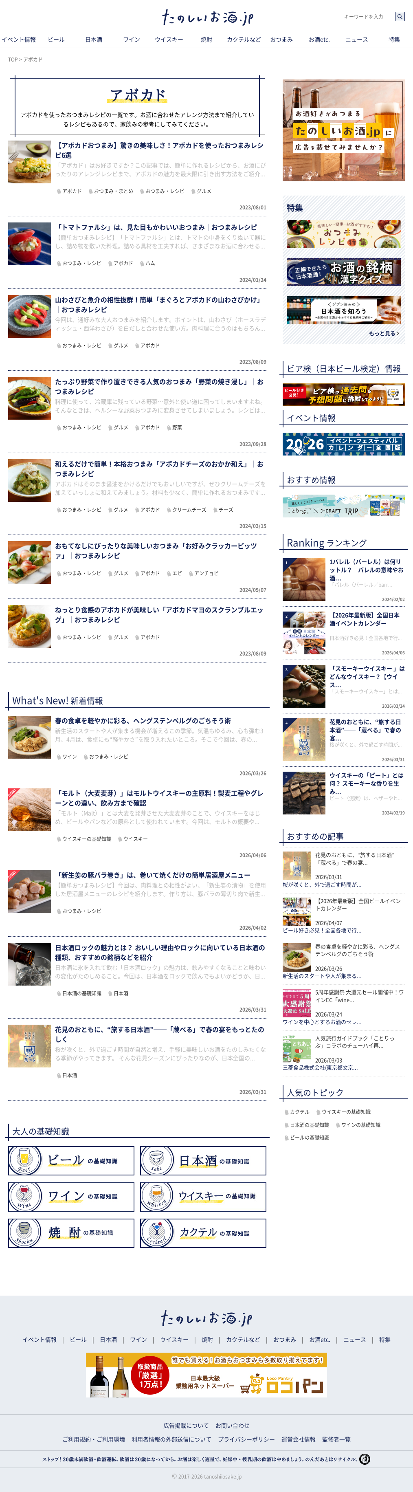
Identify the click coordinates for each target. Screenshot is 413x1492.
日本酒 (93, 39)
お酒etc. (319, 39)
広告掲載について (186, 1425)
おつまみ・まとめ (113, 191)
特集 (385, 1339)
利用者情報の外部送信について (171, 1439)
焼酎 (206, 39)
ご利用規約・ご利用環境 (93, 1439)
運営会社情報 (298, 1439)
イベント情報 (39, 1339)
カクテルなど (244, 39)
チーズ (226, 509)
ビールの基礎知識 (309, 1137)
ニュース (356, 39)
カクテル (300, 1111)
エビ (177, 573)
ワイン (131, 39)
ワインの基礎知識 (360, 1124)
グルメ (204, 191)
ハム (150, 263)
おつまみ (281, 39)
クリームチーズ (189, 509)
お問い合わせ (232, 1425)
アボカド (72, 191)
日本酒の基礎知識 (81, 993)
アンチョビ (206, 573)
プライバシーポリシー (246, 1439)
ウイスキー (169, 39)
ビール (56, 39)
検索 (399, 17)
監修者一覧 (336, 1439)
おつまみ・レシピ (165, 191)
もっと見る (382, 333)
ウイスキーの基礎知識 (86, 838)
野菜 (177, 427)
